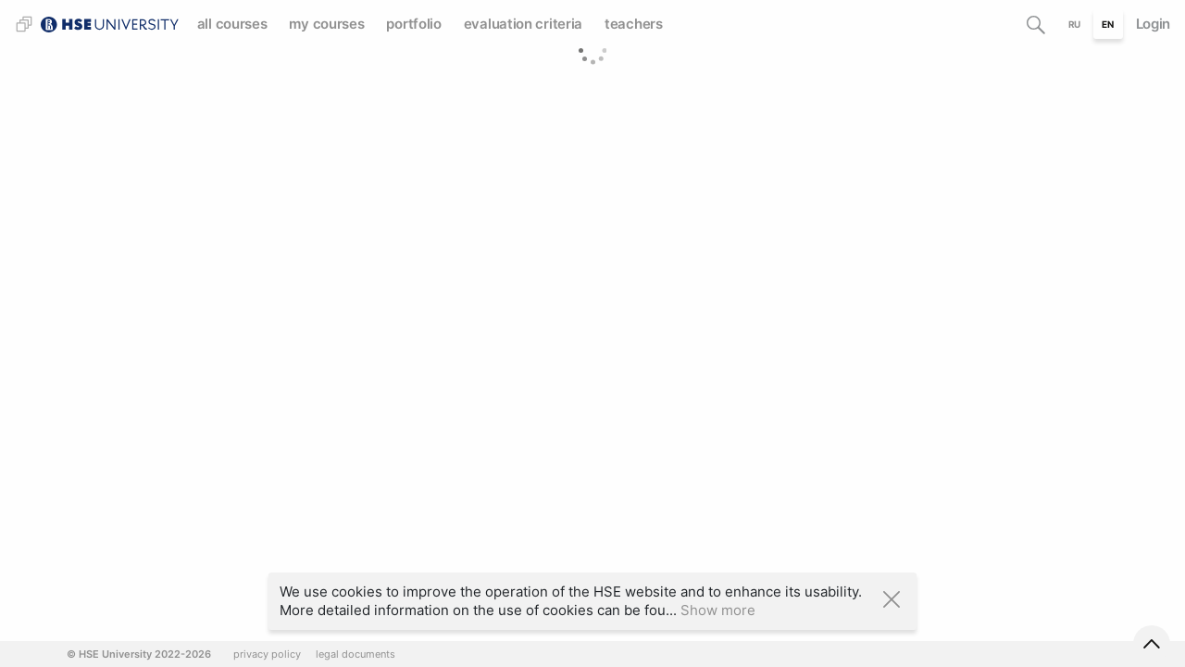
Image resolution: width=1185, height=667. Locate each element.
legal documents (355, 654)
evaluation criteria (523, 23)
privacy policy (267, 654)
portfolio (413, 23)
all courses (232, 23)
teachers (634, 23)
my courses (326, 23)
